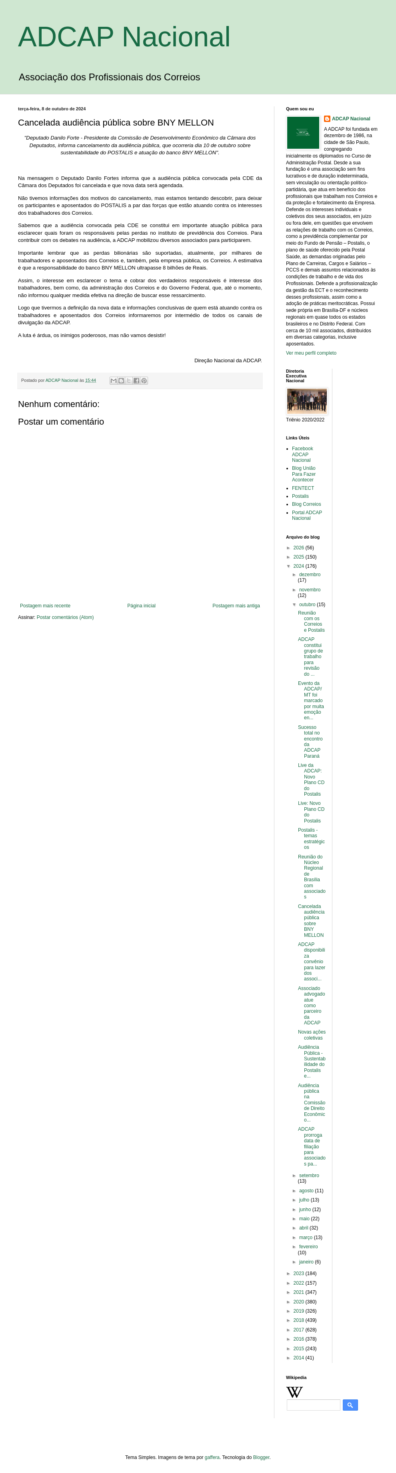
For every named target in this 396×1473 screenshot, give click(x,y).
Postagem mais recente (45, 606)
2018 (300, 1320)
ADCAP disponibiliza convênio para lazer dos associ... (311, 962)
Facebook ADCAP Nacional (302, 454)
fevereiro (308, 1246)
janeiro (307, 1262)
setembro (309, 1175)
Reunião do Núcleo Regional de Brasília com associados (312, 877)
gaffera (212, 1457)
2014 (300, 1358)
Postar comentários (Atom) (65, 617)
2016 (300, 1339)
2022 (300, 1283)
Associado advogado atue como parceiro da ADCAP (311, 1006)
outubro (308, 604)
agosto (307, 1191)
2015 (300, 1348)
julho (305, 1200)
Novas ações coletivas (312, 1034)
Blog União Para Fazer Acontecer (304, 474)
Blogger (261, 1457)
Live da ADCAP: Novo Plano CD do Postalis (311, 779)
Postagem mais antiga (236, 606)
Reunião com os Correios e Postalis (311, 621)
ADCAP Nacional (124, 36)
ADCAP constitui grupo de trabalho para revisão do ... (310, 657)
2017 (300, 1330)
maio (305, 1219)
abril (304, 1228)
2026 (300, 548)
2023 (300, 1273)
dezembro (309, 574)
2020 (300, 1302)
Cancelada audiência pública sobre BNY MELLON (311, 921)
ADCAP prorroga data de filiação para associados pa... (312, 1146)
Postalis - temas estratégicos (311, 838)
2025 (300, 557)
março (306, 1237)
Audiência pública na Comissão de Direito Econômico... (311, 1103)
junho (305, 1209)
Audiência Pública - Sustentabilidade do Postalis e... (312, 1061)
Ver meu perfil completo (311, 353)
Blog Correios (306, 504)
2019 (300, 1311)
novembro (309, 590)
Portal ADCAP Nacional (307, 515)
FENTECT (303, 488)
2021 (300, 1292)
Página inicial (141, 606)
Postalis (300, 496)
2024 (300, 566)
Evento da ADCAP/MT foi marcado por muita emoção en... (311, 701)
